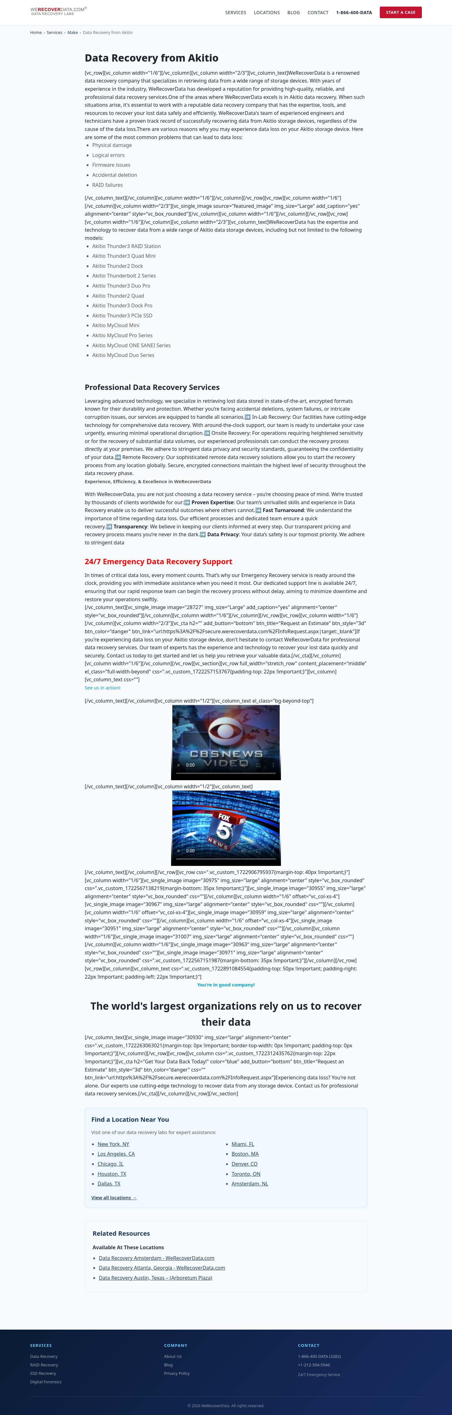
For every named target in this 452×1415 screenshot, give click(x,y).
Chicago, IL (111, 1163)
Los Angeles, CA (116, 1153)
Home (36, 32)
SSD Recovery (43, 1373)
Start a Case (401, 12)
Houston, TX (112, 1173)
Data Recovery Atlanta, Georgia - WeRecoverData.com (162, 1267)
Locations (267, 12)
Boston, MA (245, 1153)
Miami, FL (243, 1144)
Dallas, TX (109, 1183)
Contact (318, 12)
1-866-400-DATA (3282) (319, 1356)
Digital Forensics (46, 1382)
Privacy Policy (177, 1373)
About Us (173, 1356)
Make (72, 32)
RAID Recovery (44, 1365)
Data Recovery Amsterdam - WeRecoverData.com (156, 1258)
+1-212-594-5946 (314, 1365)
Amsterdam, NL (250, 1183)
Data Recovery (43, 1356)
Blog (294, 12)
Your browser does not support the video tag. (226, 742)
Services (235, 12)
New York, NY (113, 1144)
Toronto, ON (246, 1173)
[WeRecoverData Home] (61, 12)
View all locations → (114, 1197)
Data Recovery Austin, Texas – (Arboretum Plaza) (155, 1277)
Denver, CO (245, 1163)
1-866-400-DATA (354, 12)
